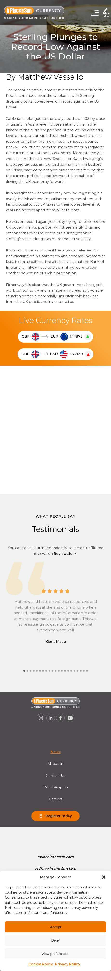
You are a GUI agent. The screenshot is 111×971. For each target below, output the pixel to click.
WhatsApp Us (55, 787)
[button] (103, 877)
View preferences (55, 954)
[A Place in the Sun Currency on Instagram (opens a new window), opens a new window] (40, 718)
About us (55, 764)
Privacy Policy (67, 964)
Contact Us (55, 775)
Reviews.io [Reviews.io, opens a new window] (65, 554)
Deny (55, 940)
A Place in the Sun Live (55, 868)
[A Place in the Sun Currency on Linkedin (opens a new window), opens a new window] (50, 718)
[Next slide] (55, 555)
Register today (59, 816)
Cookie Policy (40, 964)
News (56, 752)
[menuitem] (55, 752)
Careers (55, 799)
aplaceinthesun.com (55, 857)
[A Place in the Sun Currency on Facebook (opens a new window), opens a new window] (60, 718)
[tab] (24, 671)
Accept (55, 927)
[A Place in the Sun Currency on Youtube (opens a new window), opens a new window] (70, 718)
